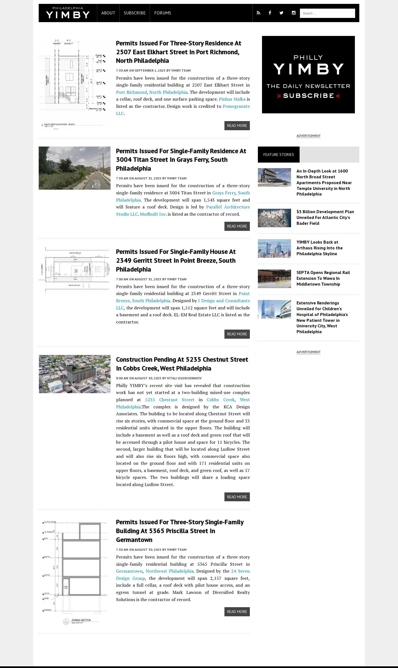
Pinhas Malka (232, 98)
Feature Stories (279, 154)
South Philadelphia (149, 299)
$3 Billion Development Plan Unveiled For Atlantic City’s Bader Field (326, 217)
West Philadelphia (223, 397)
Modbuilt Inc (136, 213)
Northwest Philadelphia (167, 552)
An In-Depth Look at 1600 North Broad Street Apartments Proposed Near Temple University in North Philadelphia (325, 182)
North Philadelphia (157, 91)
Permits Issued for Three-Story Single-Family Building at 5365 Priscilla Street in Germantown (181, 516)
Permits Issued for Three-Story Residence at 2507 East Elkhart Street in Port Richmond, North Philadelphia (176, 51)
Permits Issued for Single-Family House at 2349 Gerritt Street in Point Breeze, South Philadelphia (181, 259)
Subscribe (132, 12)
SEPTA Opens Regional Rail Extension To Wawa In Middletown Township (324, 278)
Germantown (126, 552)
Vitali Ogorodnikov (181, 376)
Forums (159, 12)
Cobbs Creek (186, 397)
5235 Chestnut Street (137, 397)
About (105, 12)
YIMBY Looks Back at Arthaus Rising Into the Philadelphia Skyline (326, 247)
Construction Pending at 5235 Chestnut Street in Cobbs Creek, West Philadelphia (179, 361)
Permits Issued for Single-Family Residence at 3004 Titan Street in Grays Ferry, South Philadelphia (178, 158)
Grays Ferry (224, 192)
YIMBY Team (178, 70)
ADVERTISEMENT (310, 136)
